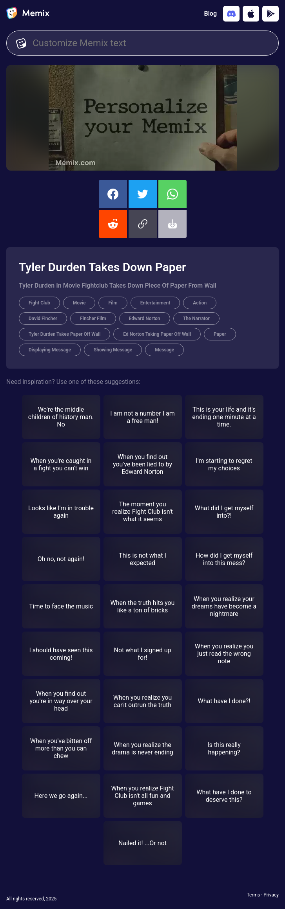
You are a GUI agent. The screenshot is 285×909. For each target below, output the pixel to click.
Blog (210, 13)
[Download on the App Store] (251, 14)
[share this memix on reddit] (113, 224)
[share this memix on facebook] (113, 194)
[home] (27, 13)
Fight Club (39, 303)
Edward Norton (144, 318)
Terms (253, 895)
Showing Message (113, 350)
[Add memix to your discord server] (231, 14)
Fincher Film (93, 318)
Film (112, 303)
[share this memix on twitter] (143, 194)
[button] (143, 224)
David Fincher (43, 318)
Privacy (271, 895)
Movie (79, 303)
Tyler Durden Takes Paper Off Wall (64, 334)
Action (200, 303)
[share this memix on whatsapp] (172, 194)
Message (164, 350)
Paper (220, 334)
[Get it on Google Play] (270, 14)
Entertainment (155, 303)
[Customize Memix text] (151, 43)
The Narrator (196, 318)
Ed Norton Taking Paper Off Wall (157, 334)
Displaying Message (50, 350)
